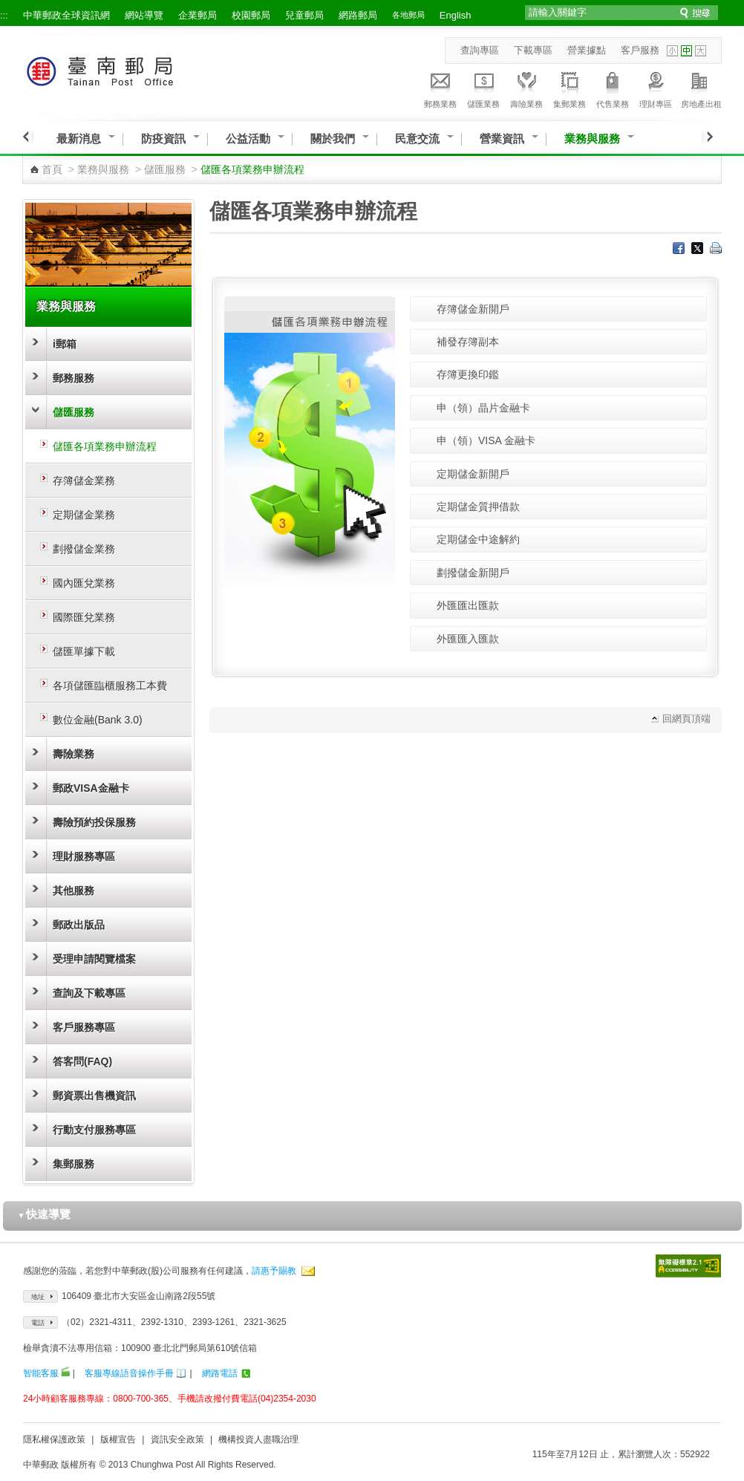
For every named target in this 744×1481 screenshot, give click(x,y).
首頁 (52, 169)
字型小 (672, 50)
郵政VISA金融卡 (91, 788)
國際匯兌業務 (84, 617)
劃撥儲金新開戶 (473, 573)
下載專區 (533, 50)
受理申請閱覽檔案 (94, 959)
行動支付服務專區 (94, 1130)
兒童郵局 (304, 15)
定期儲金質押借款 (478, 506)
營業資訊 (502, 138)
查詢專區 (479, 50)
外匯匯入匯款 (468, 639)
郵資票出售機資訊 (94, 1095)
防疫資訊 (163, 138)
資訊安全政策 (177, 1439)
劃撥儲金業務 (84, 549)
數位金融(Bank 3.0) (98, 720)
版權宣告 (118, 1439)
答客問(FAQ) (82, 1061)
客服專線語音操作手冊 (129, 1373)
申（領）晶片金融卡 (483, 408)
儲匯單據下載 (84, 651)
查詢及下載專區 (89, 993)
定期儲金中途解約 (478, 539)
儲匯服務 (165, 169)
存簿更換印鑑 (468, 374)
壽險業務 (526, 87)
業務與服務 (592, 138)
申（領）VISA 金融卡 (486, 440)
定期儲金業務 (84, 515)
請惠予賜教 (274, 1271)
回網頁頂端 (686, 718)
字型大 (700, 50)
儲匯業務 (483, 87)
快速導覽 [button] (44, 1214)
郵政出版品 (79, 925)
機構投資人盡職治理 (258, 1439)
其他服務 (73, 890)
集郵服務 (73, 1164)
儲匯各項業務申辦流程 (105, 446)
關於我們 (332, 138)
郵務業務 (440, 87)
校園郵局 (251, 15)
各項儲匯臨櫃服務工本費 (110, 685)
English (455, 15)
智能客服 (41, 1373)
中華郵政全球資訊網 (66, 15)
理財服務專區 (84, 856)
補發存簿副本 (468, 342)
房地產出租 (701, 87)
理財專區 (655, 87)
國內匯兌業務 (84, 583)
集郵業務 (569, 87)
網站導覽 (144, 15)
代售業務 (612, 87)
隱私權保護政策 (54, 1439)
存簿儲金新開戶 (473, 309)
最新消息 (78, 138)
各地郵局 (408, 14)
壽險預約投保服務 (94, 822)
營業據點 (586, 50)
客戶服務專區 (84, 1027)
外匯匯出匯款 (468, 605)
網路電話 (220, 1373)
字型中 (686, 50)
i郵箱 (64, 344)
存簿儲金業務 (84, 480)
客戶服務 (640, 50)
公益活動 (248, 138)
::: (4, 15)
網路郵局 (358, 15)
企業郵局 (197, 15)
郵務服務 (73, 378)
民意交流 (417, 138)
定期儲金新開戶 (473, 474)
